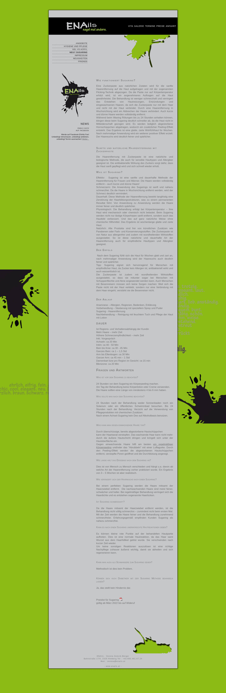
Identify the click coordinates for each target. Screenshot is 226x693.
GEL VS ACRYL (79, 49)
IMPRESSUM (81, 55)
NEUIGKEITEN (80, 58)
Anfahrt (171, 26)
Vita (130, 26)
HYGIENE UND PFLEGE (75, 46)
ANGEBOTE (81, 43)
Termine (150, 26)
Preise (160, 26)
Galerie (139, 26)
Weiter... (85, 139)
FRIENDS (82, 61)
